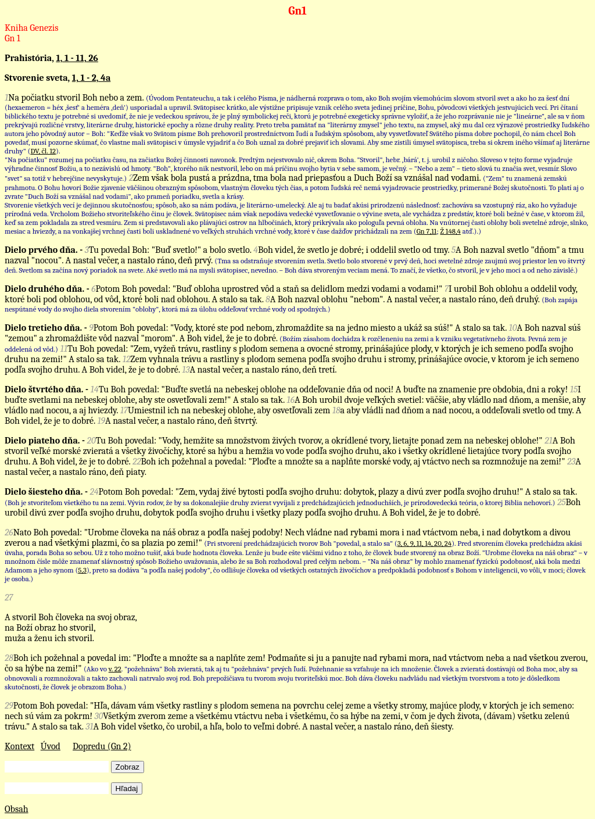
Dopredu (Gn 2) (102, 746)
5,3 (82, 570)
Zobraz (127, 767)
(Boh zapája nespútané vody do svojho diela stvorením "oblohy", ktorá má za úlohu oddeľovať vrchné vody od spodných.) (291, 304)
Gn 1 (12, 38)
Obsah (16, 809)
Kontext (19, 746)
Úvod (50, 746)
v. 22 (115, 668)
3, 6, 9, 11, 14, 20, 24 (424, 543)
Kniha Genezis (32, 28)
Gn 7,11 (427, 231)
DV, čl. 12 (43, 150)
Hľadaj (127, 788)
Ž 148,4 (450, 231)
